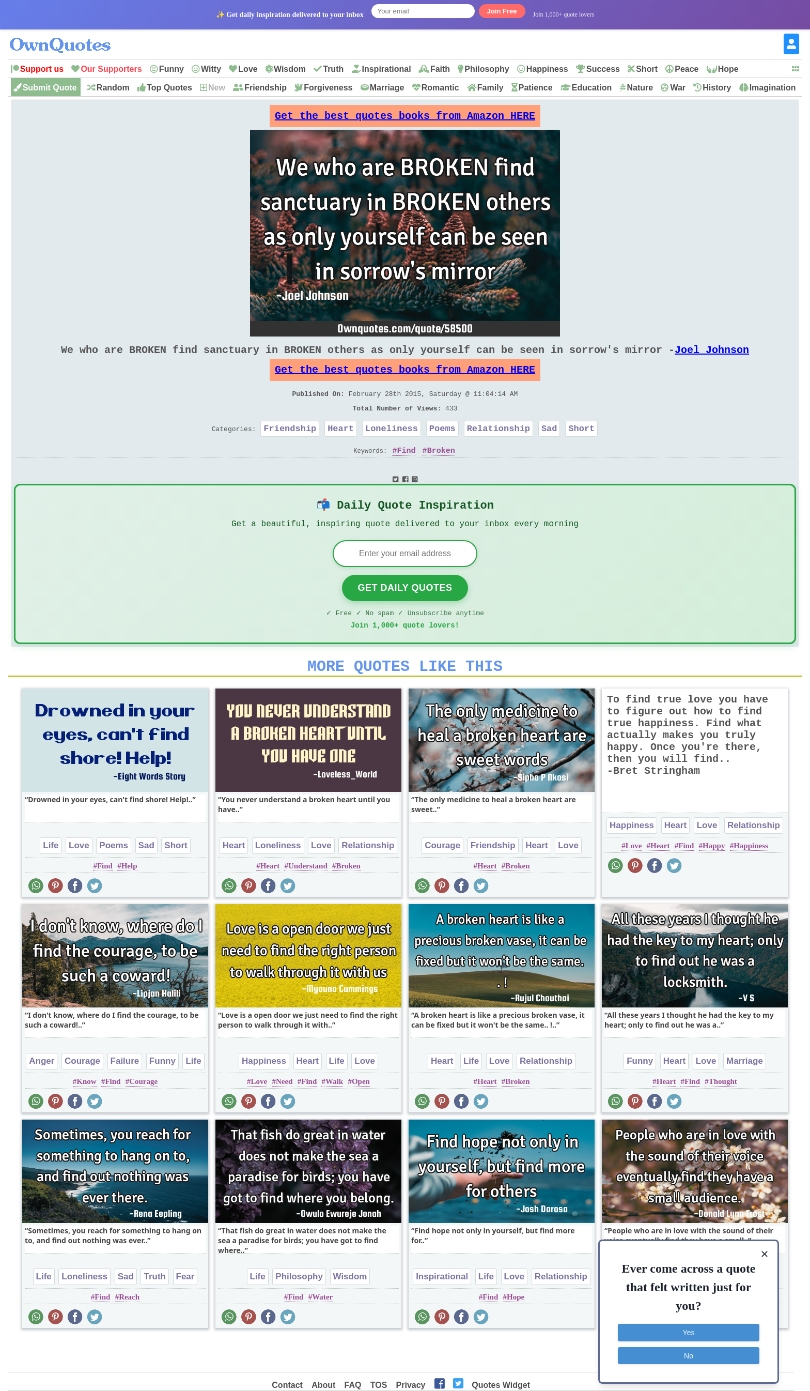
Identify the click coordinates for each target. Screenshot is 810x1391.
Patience (536, 87)
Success (603, 69)
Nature (640, 87)
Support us (42, 69)
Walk (334, 1113)
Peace (686, 69)
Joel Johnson (712, 358)
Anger (41, 1093)
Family (490, 87)
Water (322, 1329)
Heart (341, 447)
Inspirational (386, 69)
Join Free (502, 11)
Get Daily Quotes (404, 613)
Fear (185, 1308)
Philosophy (486, 69)
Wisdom (290, 69)
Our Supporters (111, 69)
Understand (308, 898)
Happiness (547, 69)
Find (406, 471)
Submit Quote (50, 87)
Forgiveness (328, 87)
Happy (714, 878)
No (688, 1352)
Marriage (387, 87)
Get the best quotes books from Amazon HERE (405, 119)
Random (113, 87)
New (216, 87)
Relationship (498, 447)
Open (361, 1113)
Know (86, 1113)
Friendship (265, 87)
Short (647, 69)
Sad (549, 447)
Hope (728, 69)
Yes (689, 1329)
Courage (442, 877)
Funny (171, 69)
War (678, 87)
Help (129, 898)
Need (284, 1113)
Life (50, 877)
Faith (440, 69)
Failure (125, 1093)
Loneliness (391, 447)
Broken (441, 471)
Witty (211, 69)
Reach (129, 1329)
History (717, 87)
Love (247, 69)
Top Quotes (169, 87)
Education (592, 87)
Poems (442, 447)
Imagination (773, 87)
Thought (723, 1113)
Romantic (440, 87)
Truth (333, 69)
